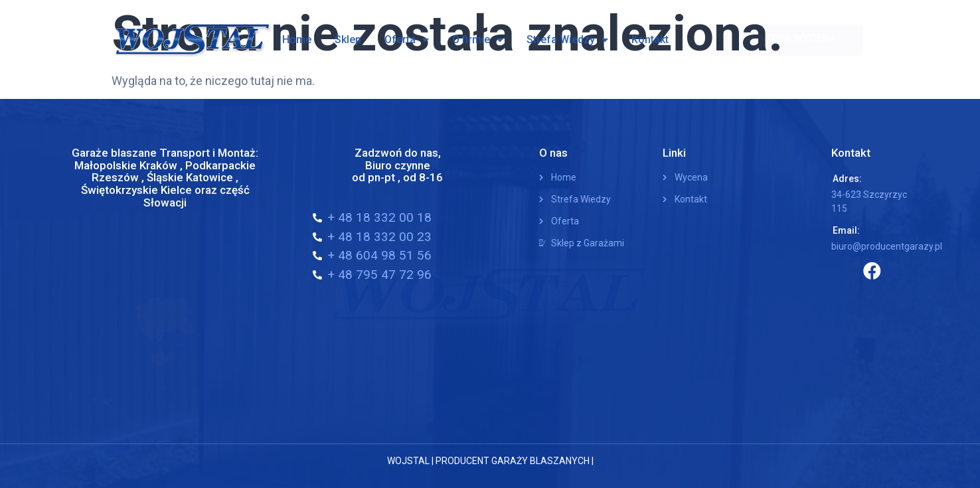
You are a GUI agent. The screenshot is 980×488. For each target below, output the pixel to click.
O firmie (477, 39)
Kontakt (650, 39)
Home (296, 39)
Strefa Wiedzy (567, 39)
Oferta (406, 39)
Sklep (348, 39)
